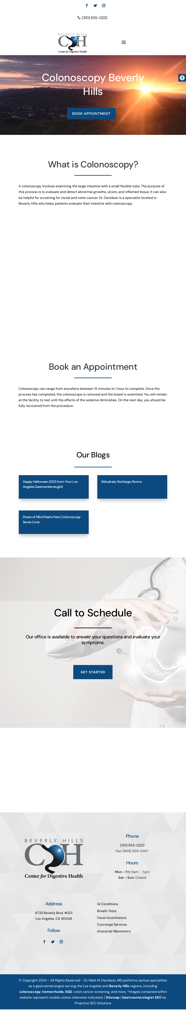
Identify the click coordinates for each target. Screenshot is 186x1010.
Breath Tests (107, 912)
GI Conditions (107, 905)
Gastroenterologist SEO (142, 998)
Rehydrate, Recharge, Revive (121, 482)
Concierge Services (112, 925)
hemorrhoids (53, 992)
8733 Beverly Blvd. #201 (53, 913)
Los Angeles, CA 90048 (53, 919)
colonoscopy (30, 992)
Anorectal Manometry (114, 932)
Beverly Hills (119, 987)
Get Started (93, 673)
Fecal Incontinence (111, 918)
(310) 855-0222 (94, 17)
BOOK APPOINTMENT (91, 113)
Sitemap (112, 998)
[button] (182, 78)
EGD (68, 992)
